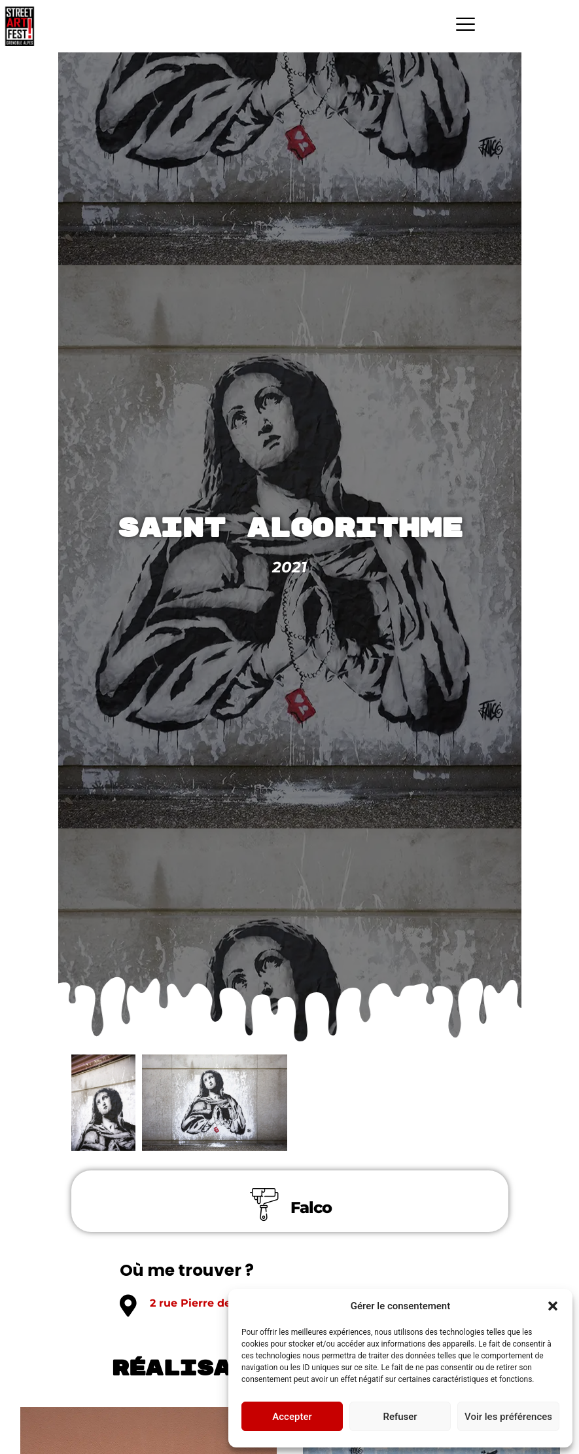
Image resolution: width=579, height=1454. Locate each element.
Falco (311, 1208)
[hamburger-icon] (465, 26)
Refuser (400, 1417)
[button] (552, 1306)
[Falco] (264, 1205)
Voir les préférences (508, 1417)
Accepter (291, 1417)
